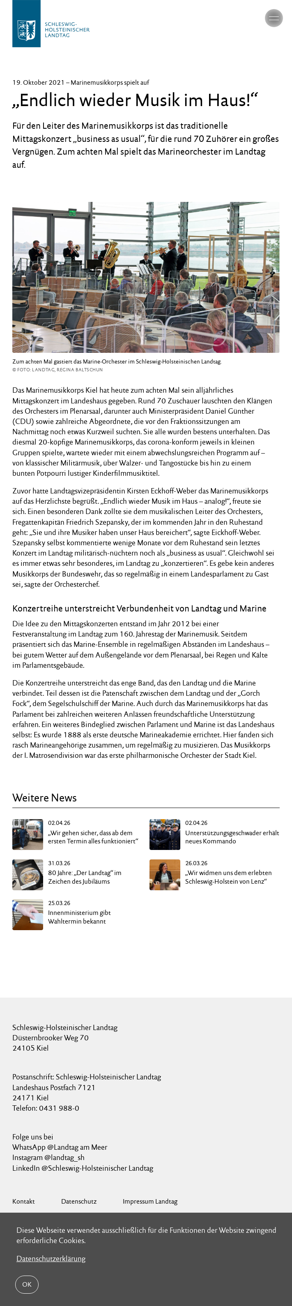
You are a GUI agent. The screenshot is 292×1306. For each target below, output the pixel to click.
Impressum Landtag (150, 1201)
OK (27, 1284)
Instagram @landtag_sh (49, 1157)
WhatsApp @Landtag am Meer (59, 1147)
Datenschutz (79, 1201)
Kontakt (23, 1201)
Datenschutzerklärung (50, 1258)
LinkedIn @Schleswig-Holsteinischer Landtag (82, 1168)
